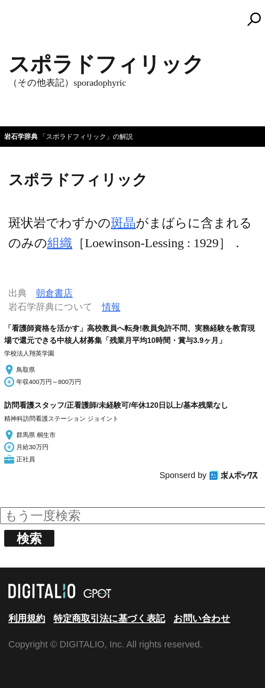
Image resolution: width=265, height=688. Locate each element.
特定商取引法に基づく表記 (109, 618)
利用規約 (26, 618)
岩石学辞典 (21, 136)
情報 (111, 307)
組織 (59, 243)
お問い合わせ (201, 618)
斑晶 (123, 223)
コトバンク (136, 19)
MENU (21, 23)
